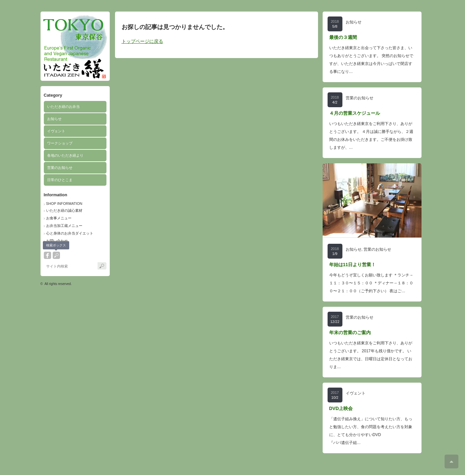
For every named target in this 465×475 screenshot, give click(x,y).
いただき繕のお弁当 (63, 107)
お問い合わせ (57, 241)
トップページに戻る (142, 41)
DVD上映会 (341, 408)
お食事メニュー (59, 218)
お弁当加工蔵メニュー (64, 226)
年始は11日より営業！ (352, 264)
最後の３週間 (343, 37)
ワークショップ (60, 143)
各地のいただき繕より (65, 155)
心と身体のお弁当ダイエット (69, 233)
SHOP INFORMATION (64, 204)
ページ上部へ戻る (451, 461)
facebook (47, 255)
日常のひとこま (60, 180)
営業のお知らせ (60, 168)
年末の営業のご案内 (350, 332)
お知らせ (54, 119)
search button (56, 255)
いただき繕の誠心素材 (64, 210)
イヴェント (56, 131)
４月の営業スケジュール (354, 113)
